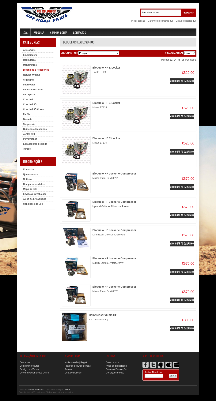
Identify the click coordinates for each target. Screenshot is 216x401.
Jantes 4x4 (29, 134)
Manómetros (30, 65)
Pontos (68, 369)
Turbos (27, 149)
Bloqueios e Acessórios (36, 70)
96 (183, 59)
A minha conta (58, 32)
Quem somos (30, 174)
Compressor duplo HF (103, 315)
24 (175, 59)
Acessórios (29, 50)
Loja (25, 32)
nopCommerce (37, 389)
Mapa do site (30, 189)
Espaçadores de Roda (35, 144)
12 (171, 59)
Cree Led (28, 99)
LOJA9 (67, 389)
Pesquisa (38, 32)
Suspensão (29, 124)
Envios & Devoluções (35, 194)
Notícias (27, 179)
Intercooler (29, 84)
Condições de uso (33, 204)
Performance (30, 139)
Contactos (79, 32)
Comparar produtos (34, 184)
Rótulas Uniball (31, 74)
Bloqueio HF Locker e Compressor (114, 173)
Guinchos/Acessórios (35, 129)
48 (179, 59)
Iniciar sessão (138, 21)
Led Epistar (29, 94)
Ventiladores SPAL (33, 89)
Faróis (26, 114)
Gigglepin (28, 79)
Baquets (27, 119)
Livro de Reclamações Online (35, 372)
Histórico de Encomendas (78, 366)
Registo (84, 362)
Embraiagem (30, 55)
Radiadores (29, 60)
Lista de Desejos (73, 372)
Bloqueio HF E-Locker (106, 67)
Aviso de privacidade (34, 199)
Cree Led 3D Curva (33, 109)
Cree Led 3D (30, 104)
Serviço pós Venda (29, 369)
